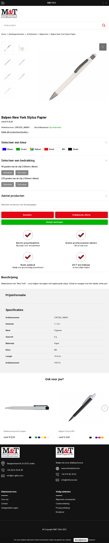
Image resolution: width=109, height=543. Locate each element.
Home (3, 34)
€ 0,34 (9, 436)
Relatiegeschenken (17, 34)
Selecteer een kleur (14, 141)
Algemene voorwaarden (66, 499)
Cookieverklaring (63, 503)
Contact (4, 503)
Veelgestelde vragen (9, 507)
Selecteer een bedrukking (18, 159)
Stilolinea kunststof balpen (15, 430)
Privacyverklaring (63, 507)
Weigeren (91, 540)
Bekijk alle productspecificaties (15, 131)
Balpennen (44, 34)
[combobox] (50, 25)
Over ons (5, 499)
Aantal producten (12, 194)
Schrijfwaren (32, 34)
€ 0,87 (64, 436)
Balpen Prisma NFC (67, 430)
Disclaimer (60, 512)
